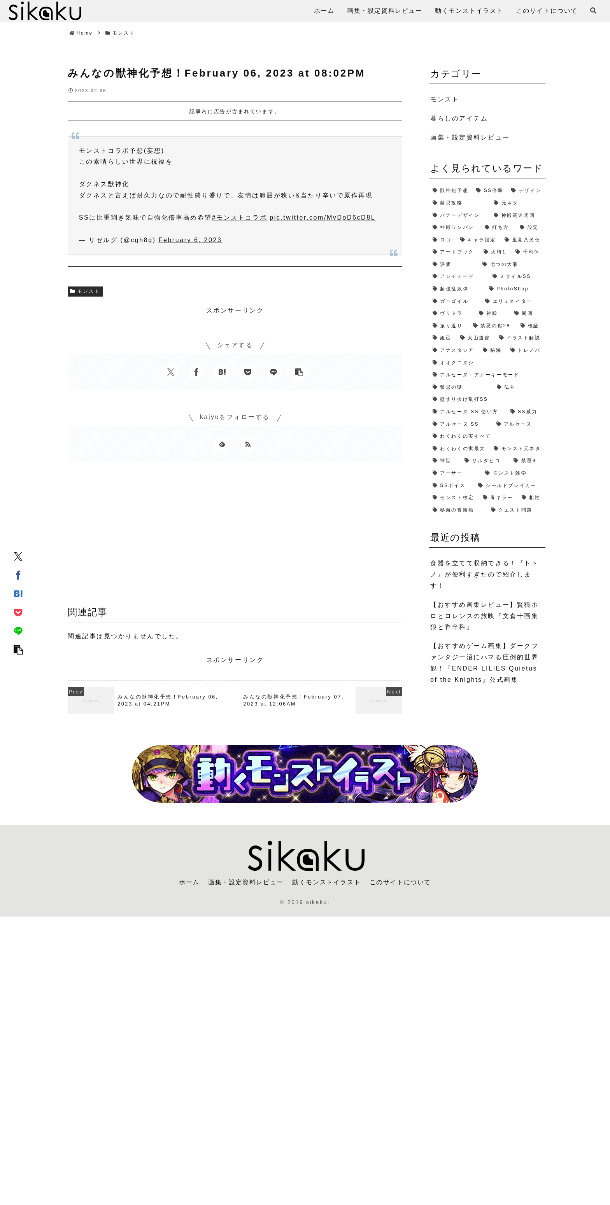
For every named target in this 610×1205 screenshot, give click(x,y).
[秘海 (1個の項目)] (493, 350)
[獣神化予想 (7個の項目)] (450, 190)
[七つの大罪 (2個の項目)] (512, 264)
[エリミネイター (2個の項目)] (513, 301)
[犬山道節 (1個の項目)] (475, 338)
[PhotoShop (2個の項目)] (515, 289)
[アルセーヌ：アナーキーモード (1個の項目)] (487, 375)
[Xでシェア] (18, 556)
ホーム (189, 882)
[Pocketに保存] (18, 612)
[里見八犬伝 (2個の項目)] (523, 240)
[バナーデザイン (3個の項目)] (459, 215)
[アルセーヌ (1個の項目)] (519, 424)
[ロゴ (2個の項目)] (442, 240)
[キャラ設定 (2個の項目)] (478, 240)
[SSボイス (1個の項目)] (451, 485)
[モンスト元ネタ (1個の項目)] (518, 449)
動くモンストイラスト (326, 882)
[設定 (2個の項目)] (531, 227)
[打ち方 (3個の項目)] (498, 227)
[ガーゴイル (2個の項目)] (454, 301)
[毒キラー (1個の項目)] (498, 497)
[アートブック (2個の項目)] (454, 252)
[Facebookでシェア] (18, 574)
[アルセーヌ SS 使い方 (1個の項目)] (467, 412)
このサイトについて (400, 882)
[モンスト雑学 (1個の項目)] (513, 473)
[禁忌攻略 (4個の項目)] (459, 203)
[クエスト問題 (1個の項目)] (516, 510)
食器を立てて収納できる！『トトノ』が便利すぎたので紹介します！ (484, 574)
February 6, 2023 (190, 240)
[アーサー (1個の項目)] (454, 473)
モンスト (85, 291)
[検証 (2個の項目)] (531, 326)
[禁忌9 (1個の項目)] (527, 461)
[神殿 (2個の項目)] (492, 313)
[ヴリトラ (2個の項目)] (451, 313)
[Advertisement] (235, 536)
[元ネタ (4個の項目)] (518, 203)
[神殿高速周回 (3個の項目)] (518, 215)
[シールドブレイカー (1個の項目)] (510, 485)
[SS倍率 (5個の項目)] (490, 190)
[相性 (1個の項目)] (532, 497)
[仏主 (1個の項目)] (519, 387)
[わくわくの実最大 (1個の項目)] (459, 449)
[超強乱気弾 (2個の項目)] (456, 289)
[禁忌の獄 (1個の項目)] (460, 387)
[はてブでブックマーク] (18, 593)
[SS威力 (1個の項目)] (526, 412)
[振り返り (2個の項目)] (448, 326)
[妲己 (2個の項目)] (442, 338)
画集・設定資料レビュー (246, 882)
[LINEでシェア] (18, 630)
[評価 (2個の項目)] (453, 264)
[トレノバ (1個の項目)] (526, 350)
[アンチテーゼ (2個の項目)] (458, 276)
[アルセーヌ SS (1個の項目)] (460, 424)
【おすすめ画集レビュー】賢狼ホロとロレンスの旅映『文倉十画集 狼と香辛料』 (484, 615)
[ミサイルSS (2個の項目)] (517, 276)
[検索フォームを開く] (593, 10)
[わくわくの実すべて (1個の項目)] (487, 436)
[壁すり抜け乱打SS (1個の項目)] (487, 399)
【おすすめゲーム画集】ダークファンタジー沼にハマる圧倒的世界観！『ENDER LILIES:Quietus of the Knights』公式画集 (484, 663)
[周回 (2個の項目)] (528, 313)
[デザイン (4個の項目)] (526, 190)
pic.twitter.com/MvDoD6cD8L (322, 217)
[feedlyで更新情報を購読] (222, 444)
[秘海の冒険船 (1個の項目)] (457, 510)
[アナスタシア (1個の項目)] (453, 350)
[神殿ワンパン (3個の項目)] (454, 227)
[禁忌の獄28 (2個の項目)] (493, 326)
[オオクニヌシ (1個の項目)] (487, 363)
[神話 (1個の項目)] (444, 461)
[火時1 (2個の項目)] (495, 252)
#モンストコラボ (239, 217)
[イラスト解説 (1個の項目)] (520, 338)
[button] (18, 649)
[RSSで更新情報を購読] (248, 444)
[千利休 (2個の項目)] (528, 252)
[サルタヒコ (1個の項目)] (485, 461)
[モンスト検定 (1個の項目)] (453, 497)
